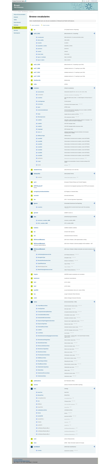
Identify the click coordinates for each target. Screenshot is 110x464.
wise (35, 442)
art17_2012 (37, 72)
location (40, 42)
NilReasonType (41, 135)
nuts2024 (40, 155)
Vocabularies (17, 27)
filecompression (41, 116)
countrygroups (41, 101)
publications (37, 380)
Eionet (19, 11)
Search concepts (46, 25)
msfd (35, 298)
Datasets (16, 17)
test (35, 388)
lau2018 (36, 290)
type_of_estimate (42, 57)
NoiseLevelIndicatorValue (43, 345)
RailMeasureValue (42, 357)
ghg (35, 216)
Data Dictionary (25, 11)
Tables (15, 19)
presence (40, 48)
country (39, 450)
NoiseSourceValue (42, 351)
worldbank (37, 446)
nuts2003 (40, 138)
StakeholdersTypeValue (43, 366)
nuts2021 (40, 152)
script (39, 161)
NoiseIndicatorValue (42, 342)
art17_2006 (37, 68)
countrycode (41, 37)
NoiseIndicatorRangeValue (44, 339)
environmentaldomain (43, 110)
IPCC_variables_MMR (43, 223)
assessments (41, 91)
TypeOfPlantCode (42, 263)
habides (36, 227)
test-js (39, 412)
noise (35, 301)
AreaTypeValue (41, 308)
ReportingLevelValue (42, 360)
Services (16, 30)
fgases (36, 203)
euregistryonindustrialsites (41, 191)
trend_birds (40, 54)
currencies (40, 104)
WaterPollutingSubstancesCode (45, 269)
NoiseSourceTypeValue (43, 348)
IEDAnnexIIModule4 (39, 249)
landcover (36, 278)
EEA (20, 1)
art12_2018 (37, 64)
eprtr (35, 182)
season (39, 51)
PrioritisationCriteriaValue (44, 354)
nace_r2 (39, 132)
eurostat (36, 195)
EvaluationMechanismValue (44, 317)
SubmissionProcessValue (44, 373)
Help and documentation (19, 14)
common (36, 88)
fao (35, 199)
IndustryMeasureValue (43, 326)
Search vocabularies (35, 25)
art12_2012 (37, 33)
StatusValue (40, 370)
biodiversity (37, 80)
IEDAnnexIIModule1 (39, 239)
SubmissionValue (42, 376)
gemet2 (36, 212)
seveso (36, 384)
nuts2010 (40, 144)
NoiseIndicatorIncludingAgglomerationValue (48, 335)
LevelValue (40, 332)
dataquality (37, 173)
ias (34, 231)
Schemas (16, 25)
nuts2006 (40, 141)
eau (39, 401)
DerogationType (41, 257)
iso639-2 (40, 120)
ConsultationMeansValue (43, 314)
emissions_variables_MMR (44, 220)
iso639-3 (40, 123)
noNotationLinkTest (42, 410)
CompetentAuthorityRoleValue (45, 311)
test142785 (40, 416)
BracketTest (40, 395)
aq (34, 29)
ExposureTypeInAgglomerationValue (46, 320)
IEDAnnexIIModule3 (39, 243)
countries (40, 97)
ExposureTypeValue (42, 323)
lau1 (35, 282)
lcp (35, 294)
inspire (36, 274)
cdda (35, 84)
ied (35, 235)
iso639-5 (40, 126)
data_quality (41, 40)
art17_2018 (37, 76)
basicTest (40, 392)
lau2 (35, 286)
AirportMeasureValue (42, 305)
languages (40, 129)
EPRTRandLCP (38, 186)
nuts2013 (40, 146)
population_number (42, 45)
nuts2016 (40, 149)
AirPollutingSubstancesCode (44, 254)
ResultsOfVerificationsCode (44, 260)
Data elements (17, 22)
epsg (39, 113)
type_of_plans (41, 59)
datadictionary (38, 169)
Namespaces (17, 33)
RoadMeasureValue (42, 363)
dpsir (39, 107)
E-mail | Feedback (18, 459)
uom (35, 438)
